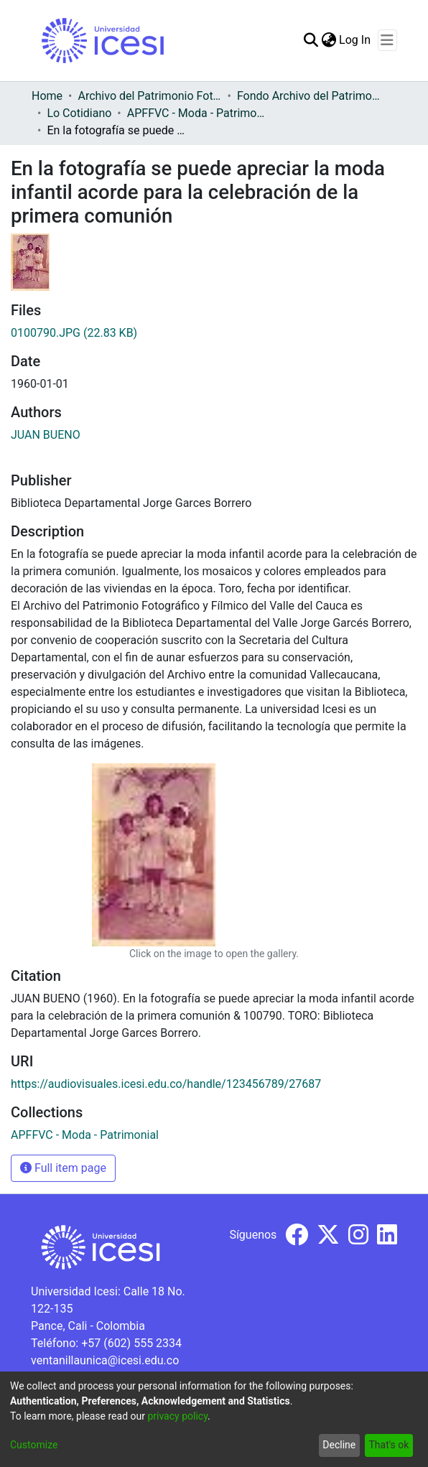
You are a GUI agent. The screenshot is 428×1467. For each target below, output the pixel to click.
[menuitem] (329, 40)
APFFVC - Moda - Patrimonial (199, 113)
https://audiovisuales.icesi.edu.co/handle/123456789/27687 (166, 1084)
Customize (33, 1444)
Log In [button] (355, 40)
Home (47, 96)
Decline (338, 1444)
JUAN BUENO (45, 435)
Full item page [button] (63, 1168)
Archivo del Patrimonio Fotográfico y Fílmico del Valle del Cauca (149, 96)
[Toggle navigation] (387, 40)
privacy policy (177, 1416)
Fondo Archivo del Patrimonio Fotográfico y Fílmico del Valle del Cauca (309, 96)
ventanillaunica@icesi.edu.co (105, 1360)
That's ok (388, 1444)
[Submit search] (311, 40)
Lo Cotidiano (79, 113)
